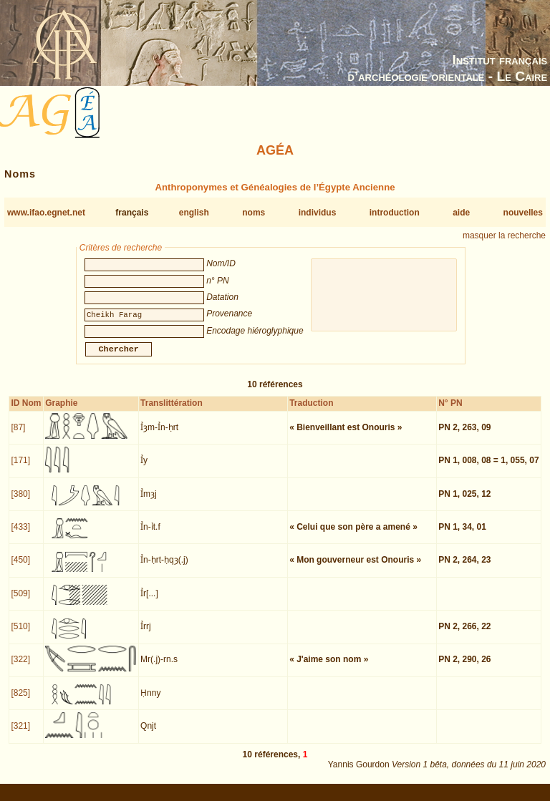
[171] (20, 469)
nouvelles (523, 213)
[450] (20, 568)
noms (253, 213)
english (194, 213)
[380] (20, 502)
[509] (20, 602)
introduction (395, 213)
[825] (20, 701)
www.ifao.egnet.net (46, 213)
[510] (20, 635)
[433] (20, 535)
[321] (20, 734)
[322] (20, 668)
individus (318, 213)
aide (461, 213)
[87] (18, 436)
